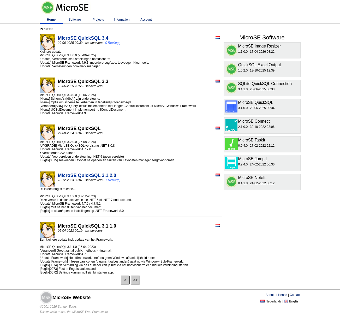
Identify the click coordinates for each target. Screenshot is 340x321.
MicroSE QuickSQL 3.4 (83, 38)
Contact (295, 295)
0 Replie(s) (113, 43)
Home (51, 19)
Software (75, 19)
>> (135, 280)
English (292, 301)
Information (121, 19)
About (270, 295)
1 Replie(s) (113, 180)
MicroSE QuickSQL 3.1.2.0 (87, 175)
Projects (98, 19)
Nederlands (271, 301)
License (281, 295)
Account (146, 19)
